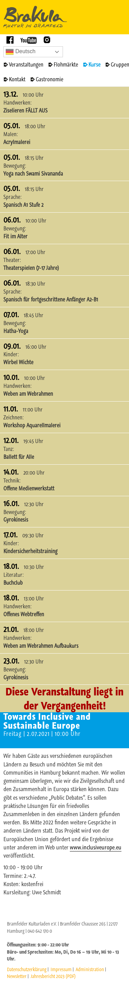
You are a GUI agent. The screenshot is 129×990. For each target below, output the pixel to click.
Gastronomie (49, 79)
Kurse (94, 64)
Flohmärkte (66, 64)
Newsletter (16, 976)
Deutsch (20, 52)
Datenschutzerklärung (26, 969)
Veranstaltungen (26, 64)
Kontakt (17, 79)
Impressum (61, 969)
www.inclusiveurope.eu (95, 847)
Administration (90, 969)
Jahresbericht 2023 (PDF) (53, 976)
